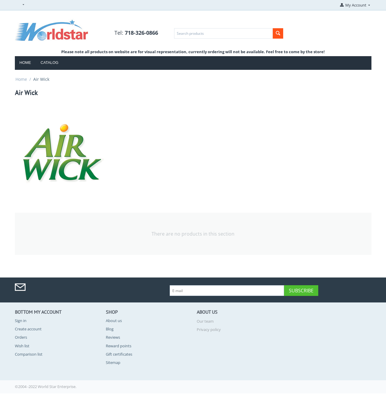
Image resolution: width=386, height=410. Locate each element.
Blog (110, 329)
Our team (205, 321)
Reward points (118, 345)
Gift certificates (119, 354)
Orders (21, 337)
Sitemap (113, 362)
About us (114, 320)
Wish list (22, 345)
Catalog (50, 62)
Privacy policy (209, 329)
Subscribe (301, 290)
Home (25, 62)
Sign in (20, 320)
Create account (28, 329)
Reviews (113, 337)
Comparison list (28, 354)
